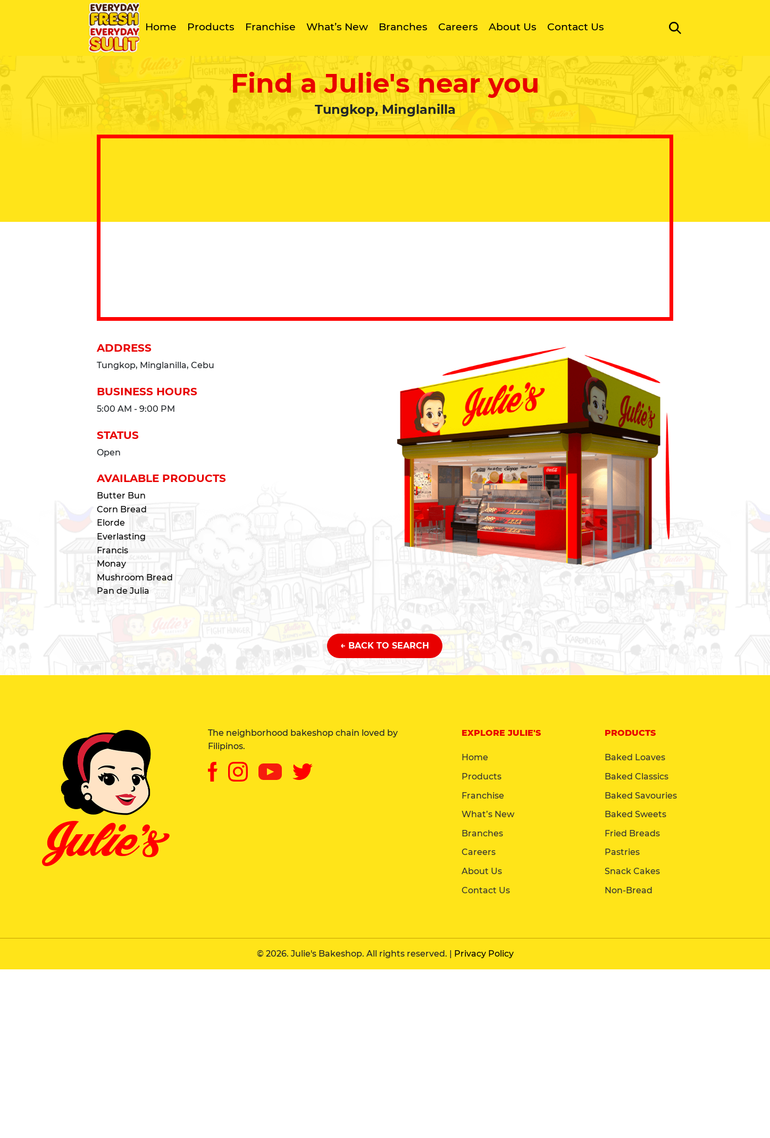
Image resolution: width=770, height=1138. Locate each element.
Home (161, 27)
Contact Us (575, 27)
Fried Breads (632, 833)
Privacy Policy (484, 954)
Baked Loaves (635, 757)
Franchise (270, 27)
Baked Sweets (635, 814)
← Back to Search (384, 646)
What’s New (337, 27)
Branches (403, 27)
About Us (513, 27)
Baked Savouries (641, 796)
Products (211, 27)
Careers (458, 27)
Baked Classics (636, 776)
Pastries (622, 852)
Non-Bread (628, 890)
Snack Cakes (632, 871)
